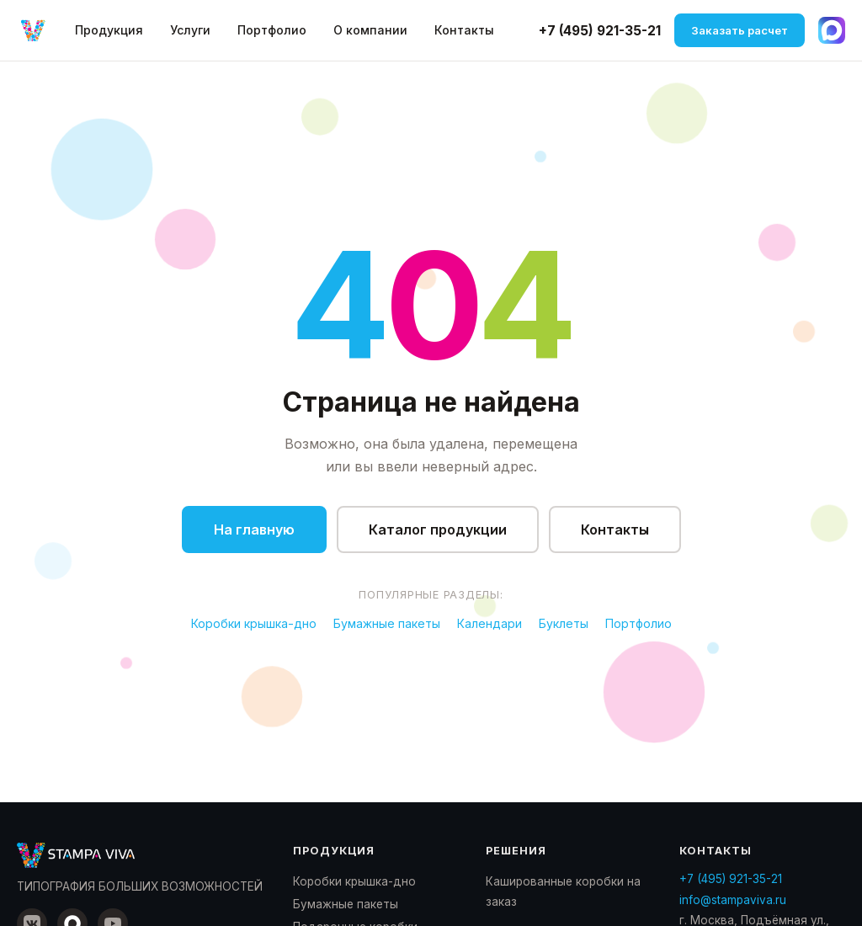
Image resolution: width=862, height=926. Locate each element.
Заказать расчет (739, 30)
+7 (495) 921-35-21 (600, 31)
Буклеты (563, 623)
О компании (370, 30)
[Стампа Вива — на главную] (33, 30)
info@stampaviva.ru (732, 900)
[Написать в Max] (831, 30)
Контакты (464, 30)
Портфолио (271, 30)
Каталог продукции (438, 529)
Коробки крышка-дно (254, 623)
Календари (489, 623)
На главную (254, 529)
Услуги (190, 30)
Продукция (109, 30)
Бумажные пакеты (386, 623)
